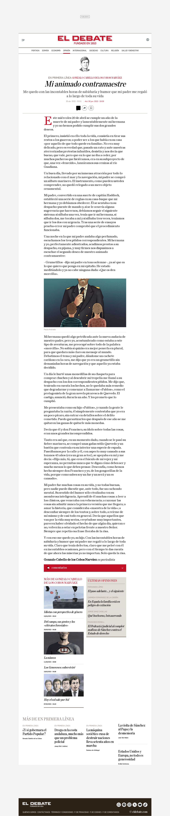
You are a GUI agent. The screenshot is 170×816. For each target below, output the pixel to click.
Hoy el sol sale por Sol (56, 699)
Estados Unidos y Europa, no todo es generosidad (130, 755)
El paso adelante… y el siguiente (106, 591)
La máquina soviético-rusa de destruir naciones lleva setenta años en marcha (100, 738)
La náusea (50, 657)
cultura (105, 50)
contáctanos (43, 812)
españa (45, 50)
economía (56, 50)
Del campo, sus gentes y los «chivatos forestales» (59, 623)
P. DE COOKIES (95, 812)
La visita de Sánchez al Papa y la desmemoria (131, 729)
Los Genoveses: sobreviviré (59, 667)
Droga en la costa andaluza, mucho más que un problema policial (68, 736)
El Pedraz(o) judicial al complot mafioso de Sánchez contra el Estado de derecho (106, 630)
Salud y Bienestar (130, 50)
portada (35, 50)
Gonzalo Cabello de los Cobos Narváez (97, 78)
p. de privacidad (81, 812)
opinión (66, 50)
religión (115, 50)
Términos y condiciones (62, 812)
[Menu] (23, 40)
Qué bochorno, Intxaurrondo (104, 615)
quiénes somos (29, 812)
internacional (80, 50)
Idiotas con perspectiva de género (63, 612)
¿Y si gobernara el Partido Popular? (34, 732)
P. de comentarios (111, 812)
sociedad (93, 50)
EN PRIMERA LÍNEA (59, 77)
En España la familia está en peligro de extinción (104, 603)
